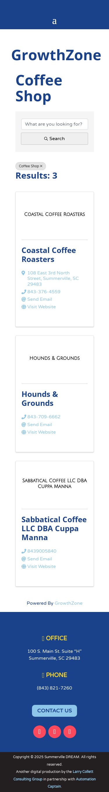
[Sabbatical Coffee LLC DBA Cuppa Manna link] (55, 483)
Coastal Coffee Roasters (49, 254)
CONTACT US (54, 710)
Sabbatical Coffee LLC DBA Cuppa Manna (54, 528)
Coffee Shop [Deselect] (30, 166)
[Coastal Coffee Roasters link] (54, 214)
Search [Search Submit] (54, 139)
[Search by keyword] (54, 124)
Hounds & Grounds (40, 398)
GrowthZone (69, 603)
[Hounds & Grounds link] (54, 358)
